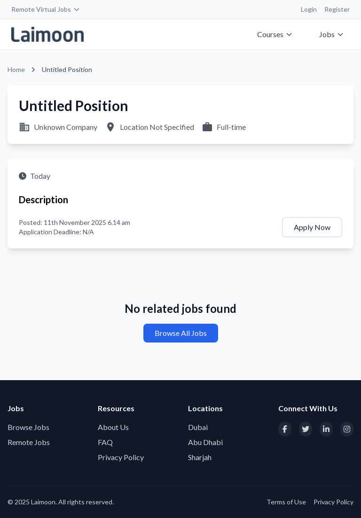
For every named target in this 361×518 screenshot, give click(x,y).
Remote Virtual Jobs (45, 9)
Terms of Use (286, 502)
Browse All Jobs (181, 332)
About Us (113, 426)
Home (16, 69)
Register (337, 9)
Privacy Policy (121, 457)
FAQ (105, 442)
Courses (275, 34)
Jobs (331, 34)
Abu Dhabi (205, 442)
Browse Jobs (28, 426)
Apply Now (312, 227)
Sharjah (200, 457)
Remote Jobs (29, 442)
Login (309, 9)
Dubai (198, 426)
